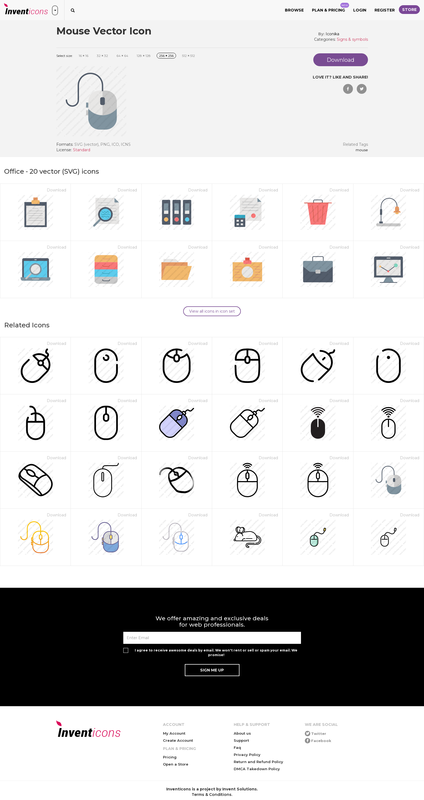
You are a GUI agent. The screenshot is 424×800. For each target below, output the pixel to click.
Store (409, 9)
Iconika (332, 33)
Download (56, 190)
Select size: (64, 56)
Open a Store (175, 764)
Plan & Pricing (330, 8)
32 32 (102, 56)
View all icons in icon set (212, 311)
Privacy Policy (247, 754)
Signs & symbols (352, 39)
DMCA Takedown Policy (257, 769)
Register (385, 10)
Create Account (178, 740)
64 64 (122, 56)
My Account (174, 733)
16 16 (83, 56)
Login (359, 10)
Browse (294, 10)
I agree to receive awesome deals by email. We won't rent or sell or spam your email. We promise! (216, 652)
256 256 (166, 56)
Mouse (362, 150)
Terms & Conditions (212, 794)
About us (242, 733)
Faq (237, 747)
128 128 (144, 56)
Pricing (170, 757)
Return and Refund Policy (258, 762)
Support (241, 740)
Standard (81, 149)
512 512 (188, 56)
